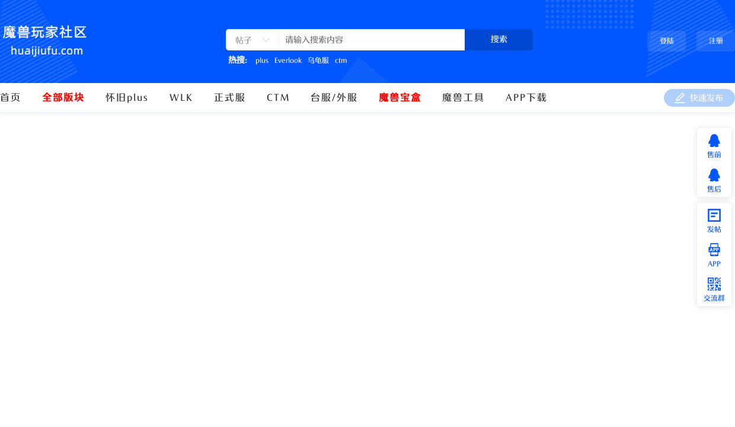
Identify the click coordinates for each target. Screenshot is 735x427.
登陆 (667, 41)
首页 (10, 98)
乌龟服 (318, 60)
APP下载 (527, 98)
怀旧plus (127, 98)
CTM (278, 98)
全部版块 (63, 98)
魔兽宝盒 (400, 98)
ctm (341, 60)
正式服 (230, 98)
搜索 (499, 39)
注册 (716, 41)
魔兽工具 (463, 98)
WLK (181, 98)
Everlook (288, 60)
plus (262, 60)
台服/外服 (334, 98)
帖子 (243, 40)
